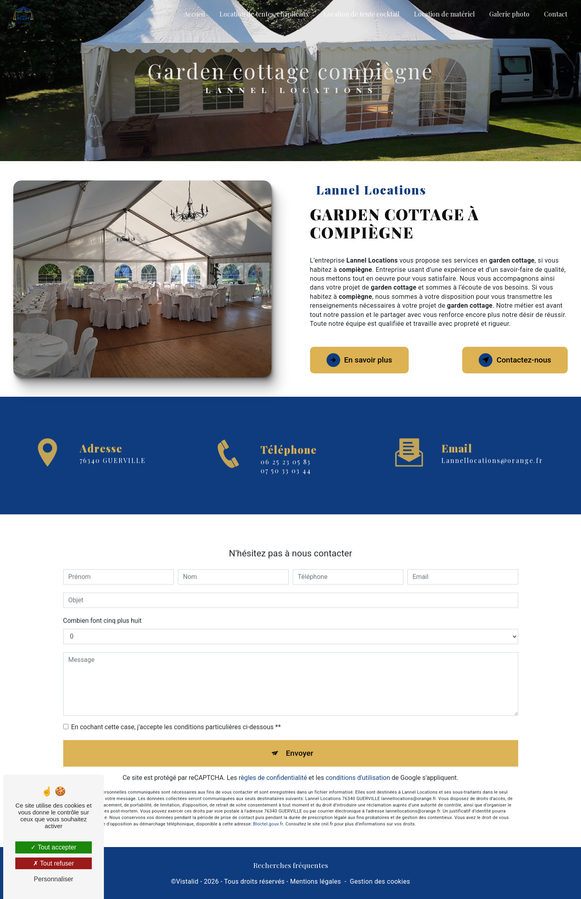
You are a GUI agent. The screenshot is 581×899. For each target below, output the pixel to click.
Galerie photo (509, 14)
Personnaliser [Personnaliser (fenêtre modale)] (53, 879)
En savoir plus (359, 360)
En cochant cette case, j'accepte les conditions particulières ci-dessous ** (176, 718)
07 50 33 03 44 (286, 479)
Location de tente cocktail (361, 14)
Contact (555, 14)
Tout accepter (53, 847)
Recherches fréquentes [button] (290, 865)
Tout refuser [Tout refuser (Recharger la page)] (53, 863)
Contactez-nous (515, 360)
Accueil (194, 14)
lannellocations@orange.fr (492, 451)
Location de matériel (444, 14)
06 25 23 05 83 (286, 470)
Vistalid (187, 881)
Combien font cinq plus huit (102, 612)
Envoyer (299, 744)
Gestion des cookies (380, 881)
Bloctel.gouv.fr (268, 815)
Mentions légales (315, 881)
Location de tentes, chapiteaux (264, 14)
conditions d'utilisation (358, 769)
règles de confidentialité (273, 769)
